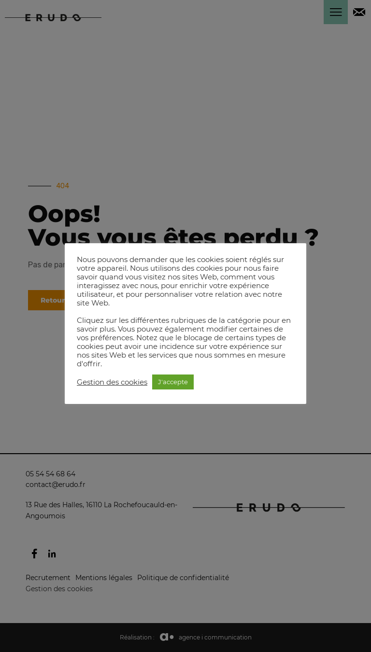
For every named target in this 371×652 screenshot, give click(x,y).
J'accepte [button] (173, 382)
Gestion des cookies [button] (112, 382)
